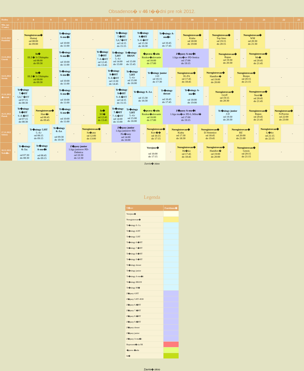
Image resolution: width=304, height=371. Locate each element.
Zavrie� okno (151, 163)
